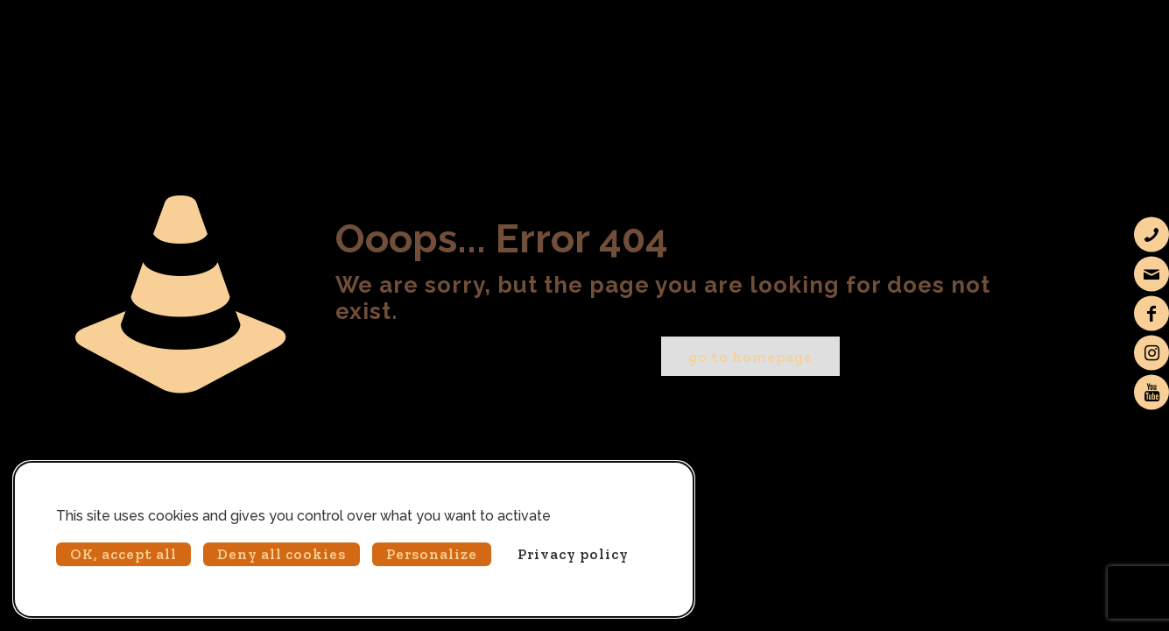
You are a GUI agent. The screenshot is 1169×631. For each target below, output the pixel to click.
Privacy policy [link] (573, 554)
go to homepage (750, 356)
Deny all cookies (281, 554)
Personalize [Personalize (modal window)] (431, 554)
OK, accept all (123, 554)
